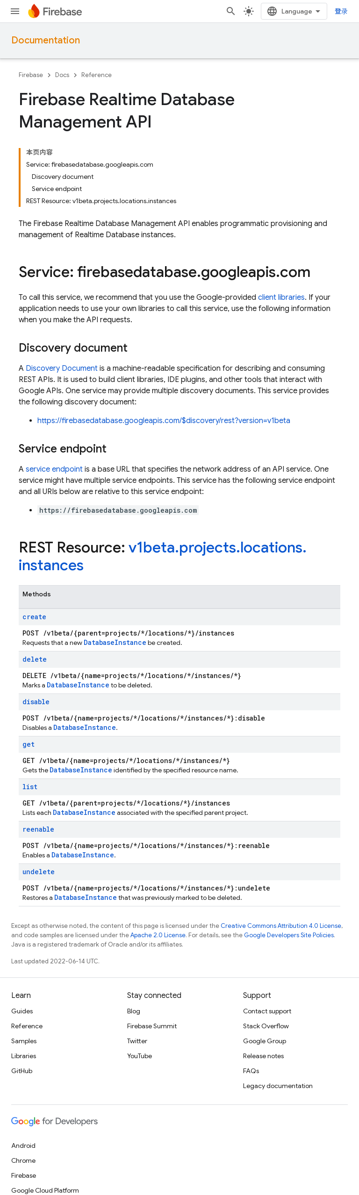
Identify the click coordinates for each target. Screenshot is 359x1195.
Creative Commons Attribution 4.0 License (281, 926)
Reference (96, 75)
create (34, 616)
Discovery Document (62, 368)
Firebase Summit (152, 1026)
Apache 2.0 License (158, 935)
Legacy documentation (278, 1086)
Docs (62, 75)
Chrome (23, 1160)
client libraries (281, 297)
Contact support (267, 1011)
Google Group (264, 1041)
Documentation (45, 40)
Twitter (137, 1041)
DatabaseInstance (115, 642)
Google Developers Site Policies (289, 935)
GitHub (21, 1071)
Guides (22, 1011)
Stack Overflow (266, 1026)
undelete (38, 871)
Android (23, 1145)
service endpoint (54, 469)
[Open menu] (15, 11)
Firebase (31, 75)
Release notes (263, 1056)
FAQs (251, 1071)
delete (34, 659)
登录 (341, 11)
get (28, 744)
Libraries (23, 1056)
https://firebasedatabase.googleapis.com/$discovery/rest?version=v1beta (163, 420)
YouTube (139, 1056)
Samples (23, 1041)
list (29, 786)
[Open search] (231, 11)
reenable (38, 829)
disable (36, 701)
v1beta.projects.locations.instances (163, 556)
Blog (133, 1011)
